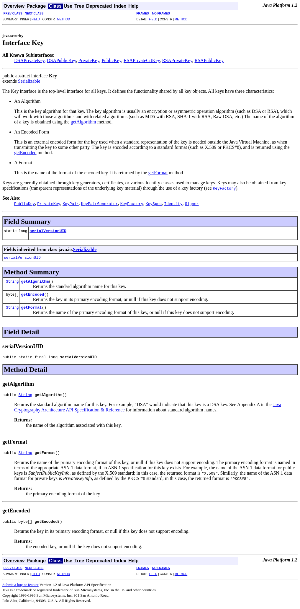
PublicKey (111, 60)
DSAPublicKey (61, 60)
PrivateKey (88, 60)
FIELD (36, 19)
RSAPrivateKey (177, 60)
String (12, 281)
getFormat (158, 172)
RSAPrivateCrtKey (142, 60)
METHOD (63, 19)
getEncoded (25, 152)
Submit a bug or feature (20, 588)
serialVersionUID (47, 230)
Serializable (29, 81)
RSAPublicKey (209, 60)
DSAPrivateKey (29, 60)
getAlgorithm (83, 121)
